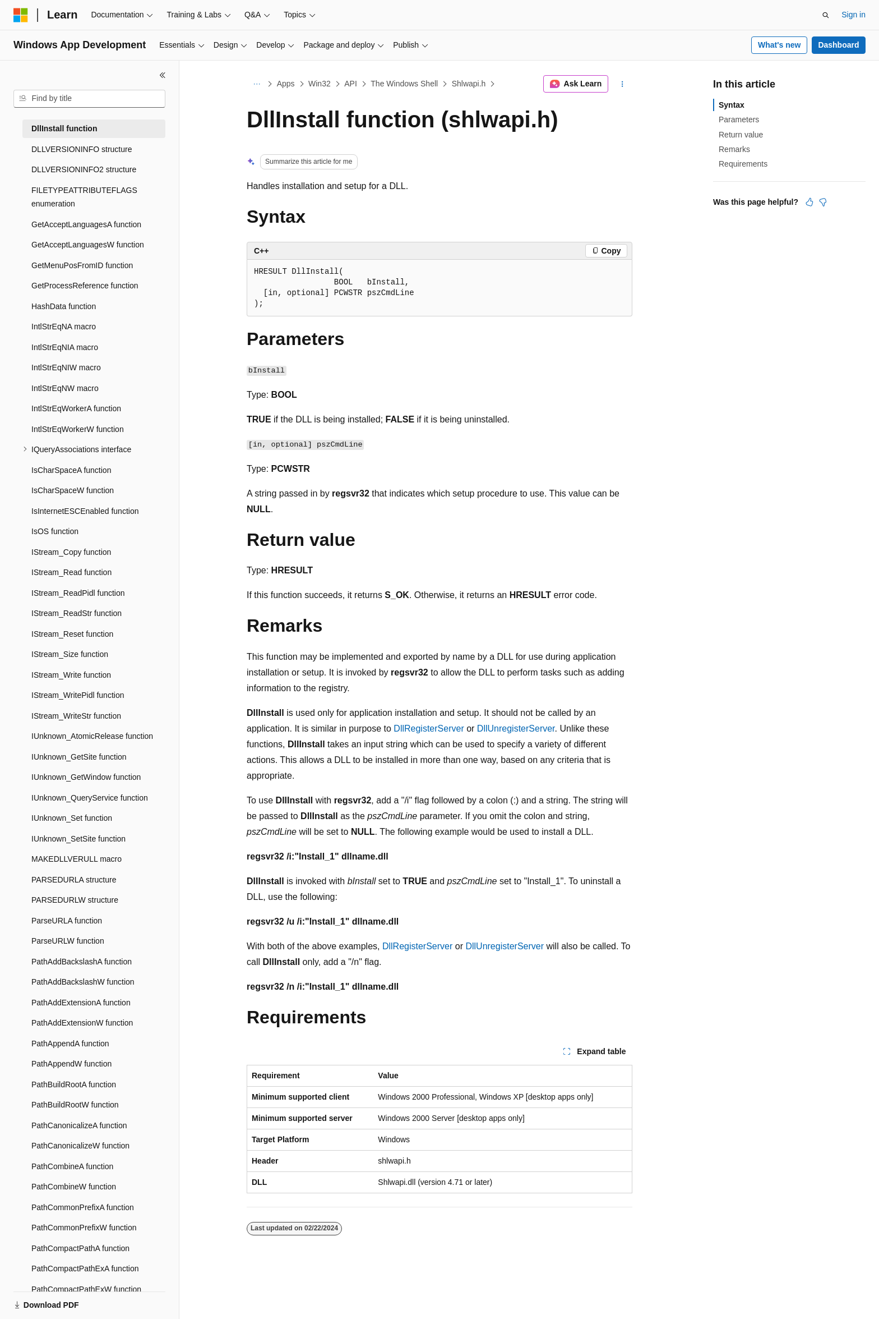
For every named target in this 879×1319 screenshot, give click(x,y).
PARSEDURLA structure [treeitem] (73, 879)
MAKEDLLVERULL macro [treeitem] (76, 858)
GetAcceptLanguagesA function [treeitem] (86, 224)
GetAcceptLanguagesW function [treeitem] (87, 244)
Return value (741, 134)
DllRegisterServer (429, 728)
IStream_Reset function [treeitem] (72, 633)
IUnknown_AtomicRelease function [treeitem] (92, 736)
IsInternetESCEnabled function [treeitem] (84, 511)
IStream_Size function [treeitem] (69, 654)
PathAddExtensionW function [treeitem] (82, 1022)
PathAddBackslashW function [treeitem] (83, 981)
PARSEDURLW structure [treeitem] (74, 899)
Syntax (731, 104)
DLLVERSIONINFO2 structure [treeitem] (83, 169)
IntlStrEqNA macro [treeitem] (63, 326)
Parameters (739, 119)
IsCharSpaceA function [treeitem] (71, 470)
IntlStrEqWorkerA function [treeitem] (76, 408)
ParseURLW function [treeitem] (67, 940)
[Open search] (826, 15)
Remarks (734, 149)
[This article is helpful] (809, 202)
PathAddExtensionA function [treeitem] (81, 1002)
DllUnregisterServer (516, 728)
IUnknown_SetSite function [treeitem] (78, 838)
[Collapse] (162, 75)
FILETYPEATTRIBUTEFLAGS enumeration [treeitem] (84, 197)
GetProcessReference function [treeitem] (84, 285)
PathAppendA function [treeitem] (70, 1043)
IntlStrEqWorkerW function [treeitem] (77, 429)
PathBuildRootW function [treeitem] (75, 1104)
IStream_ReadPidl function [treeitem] (78, 593)
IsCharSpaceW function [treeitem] (72, 490)
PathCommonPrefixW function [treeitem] (84, 1227)
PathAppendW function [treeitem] (71, 1063)
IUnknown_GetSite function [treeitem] (79, 756)
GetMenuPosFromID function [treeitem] (82, 265)
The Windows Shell (404, 83)
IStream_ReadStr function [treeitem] (76, 613)
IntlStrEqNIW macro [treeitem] (66, 367)
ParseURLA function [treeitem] (66, 920)
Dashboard (838, 44)
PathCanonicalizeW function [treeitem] (80, 1145)
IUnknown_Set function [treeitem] (71, 818)
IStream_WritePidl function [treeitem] (77, 695)
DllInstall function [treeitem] (64, 128)
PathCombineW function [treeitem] (73, 1186)
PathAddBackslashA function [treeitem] (81, 961)
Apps (286, 83)
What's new (779, 44)
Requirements (743, 163)
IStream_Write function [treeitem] (71, 674)
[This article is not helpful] (823, 202)
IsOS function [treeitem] (54, 531)
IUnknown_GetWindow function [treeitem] (86, 777)
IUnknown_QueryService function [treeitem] (89, 797)
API (350, 83)
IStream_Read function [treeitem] (71, 572)
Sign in (853, 14)
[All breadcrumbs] (256, 84)
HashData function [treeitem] (63, 306)
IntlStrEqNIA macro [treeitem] (64, 347)
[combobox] (89, 99)
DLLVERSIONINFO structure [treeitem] (81, 149)
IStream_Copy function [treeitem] (71, 552)
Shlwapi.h (469, 83)
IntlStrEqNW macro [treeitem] (65, 388)
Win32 (319, 83)
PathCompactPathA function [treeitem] (80, 1248)
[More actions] (622, 84)
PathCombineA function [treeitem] (72, 1166)
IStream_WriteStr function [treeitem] (76, 715)
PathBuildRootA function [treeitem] (73, 1084)
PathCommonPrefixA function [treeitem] (82, 1207)
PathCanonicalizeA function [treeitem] (79, 1125)
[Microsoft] (20, 15)
